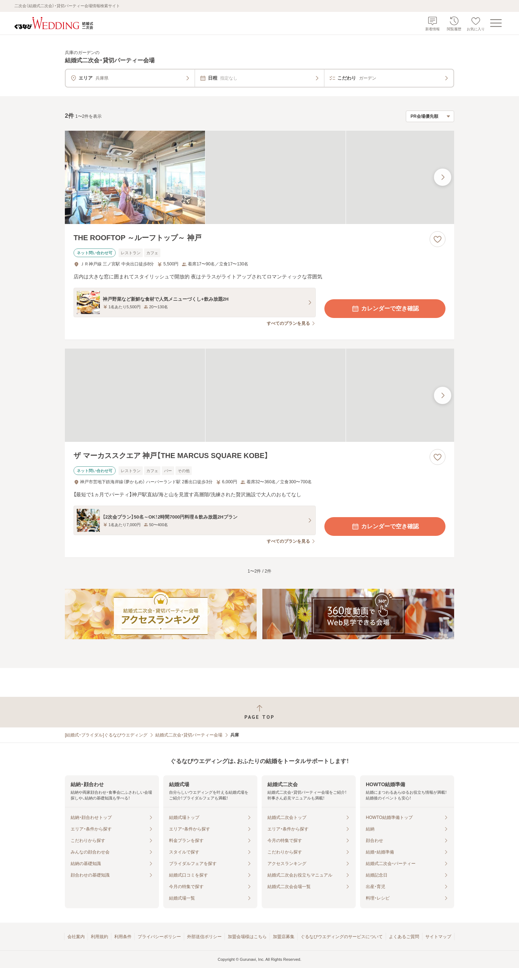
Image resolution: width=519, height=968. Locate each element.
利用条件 (123, 936)
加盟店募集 (283, 936)
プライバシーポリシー (159, 936)
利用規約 (99, 936)
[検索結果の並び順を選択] (430, 116)
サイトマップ (438, 936)
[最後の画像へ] (442, 177)
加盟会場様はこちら (247, 936)
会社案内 (76, 936)
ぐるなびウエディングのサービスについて (342, 936)
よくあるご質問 (404, 936)
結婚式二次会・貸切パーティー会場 (188, 735)
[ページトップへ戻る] (259, 712)
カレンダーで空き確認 (385, 308)
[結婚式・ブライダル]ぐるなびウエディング (106, 735)
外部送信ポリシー (204, 936)
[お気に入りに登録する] (437, 239)
